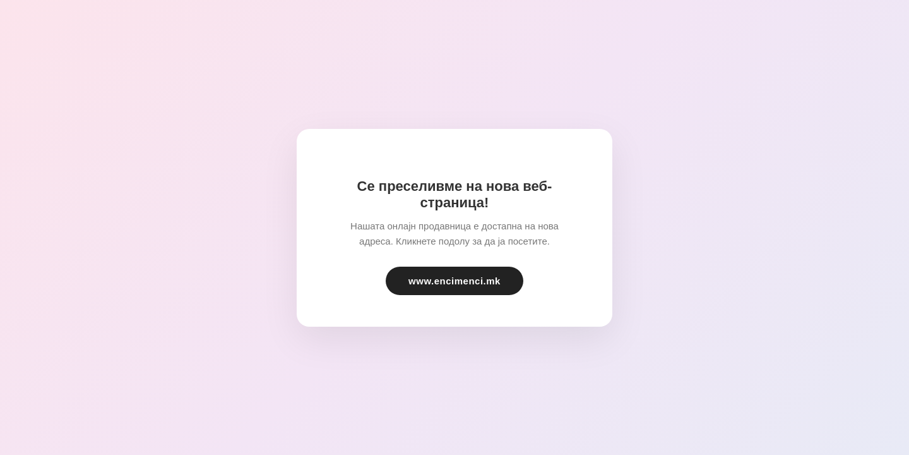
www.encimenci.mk (454, 281)
